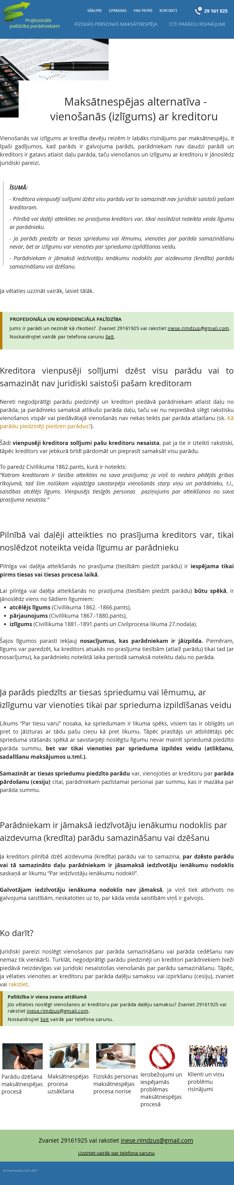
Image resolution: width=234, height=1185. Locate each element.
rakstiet (18, 984)
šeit (44, 1019)
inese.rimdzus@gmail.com (198, 328)
